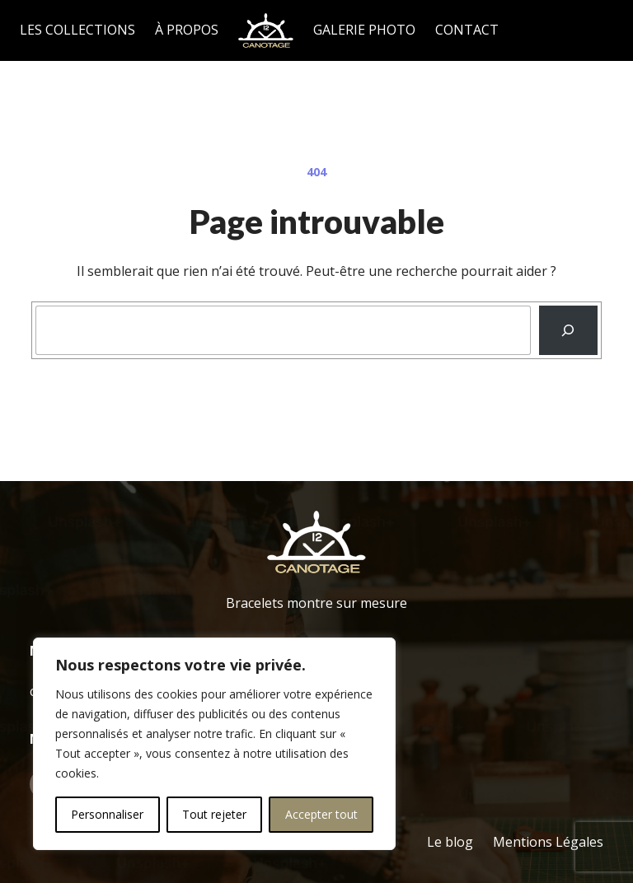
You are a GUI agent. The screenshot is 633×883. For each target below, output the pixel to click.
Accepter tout (321, 814)
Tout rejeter (214, 814)
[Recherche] (568, 330)
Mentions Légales (548, 842)
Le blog (450, 842)
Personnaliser (107, 814)
